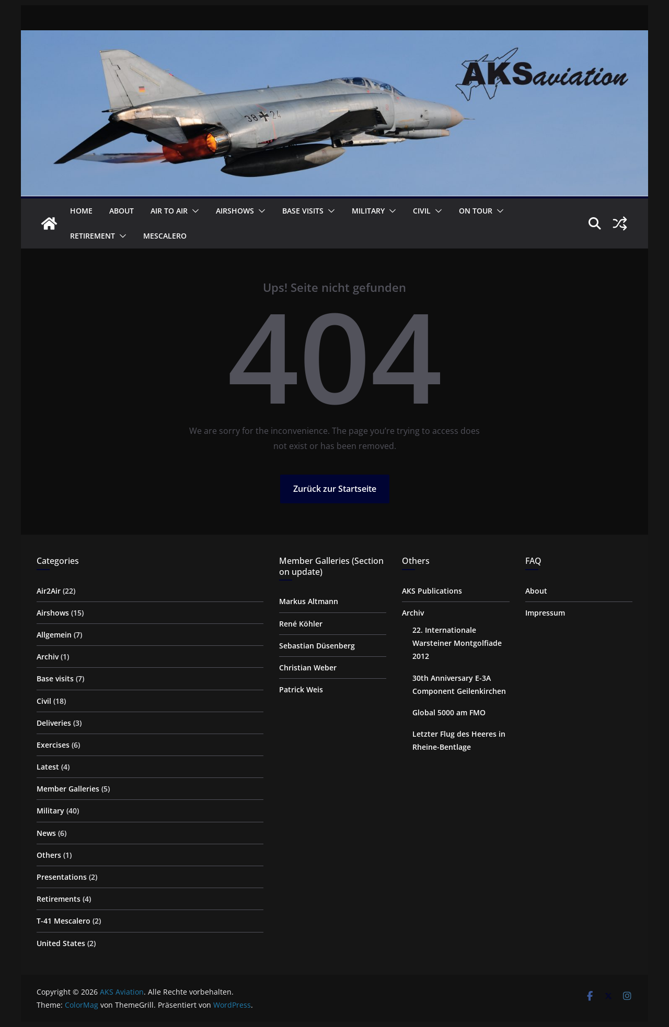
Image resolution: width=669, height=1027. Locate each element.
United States (61, 943)
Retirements (58, 899)
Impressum (545, 613)
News (46, 833)
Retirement (92, 236)
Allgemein (54, 635)
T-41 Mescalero (63, 921)
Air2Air (49, 591)
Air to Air (169, 211)
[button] (193, 211)
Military (368, 211)
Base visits (303, 211)
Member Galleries (68, 789)
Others (49, 855)
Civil (422, 211)
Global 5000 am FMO (449, 712)
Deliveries (54, 723)
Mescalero (165, 236)
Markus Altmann (308, 601)
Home (81, 211)
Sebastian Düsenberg (317, 646)
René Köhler (300, 624)
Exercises (53, 745)
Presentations (62, 877)
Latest (48, 767)
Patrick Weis (301, 689)
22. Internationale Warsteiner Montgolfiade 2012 (457, 643)
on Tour (475, 211)
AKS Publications (432, 591)
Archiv (48, 657)
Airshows (235, 211)
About (121, 211)
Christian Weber (308, 667)
